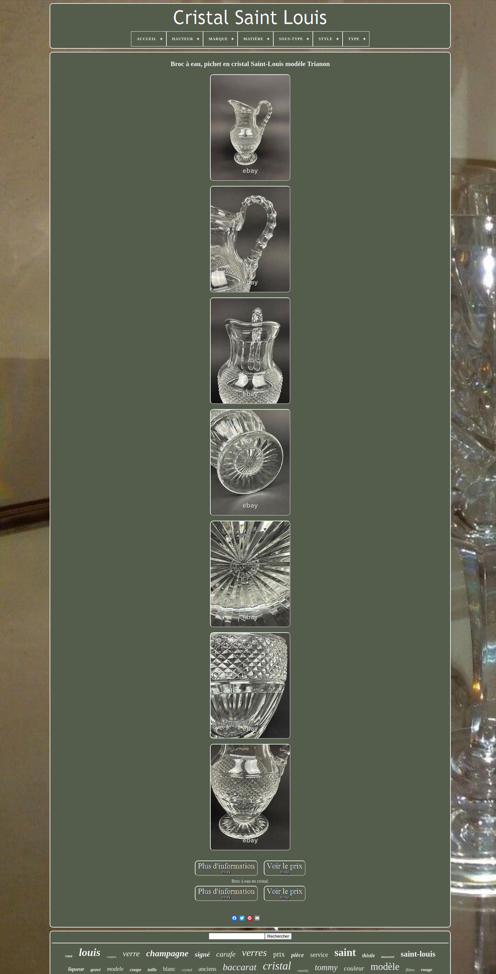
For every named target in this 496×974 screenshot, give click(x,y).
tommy (326, 967)
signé (202, 954)
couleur (354, 968)
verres (254, 952)
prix (279, 954)
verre (131, 953)
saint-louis (418, 954)
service (319, 954)
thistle (368, 955)
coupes (111, 957)
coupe (135, 969)
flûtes (410, 969)
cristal (277, 966)
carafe (225, 954)
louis (89, 952)
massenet (387, 957)
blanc (169, 969)
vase (69, 955)
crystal (187, 970)
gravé (95, 969)
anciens (207, 968)
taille (152, 969)
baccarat (240, 967)
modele (115, 969)
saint (345, 952)
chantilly (302, 970)
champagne (167, 953)
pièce (297, 955)
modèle (384, 966)
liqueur (76, 969)
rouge (426, 969)
